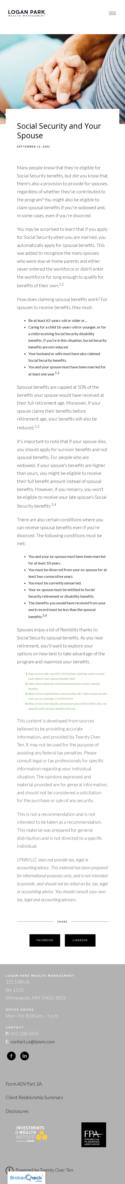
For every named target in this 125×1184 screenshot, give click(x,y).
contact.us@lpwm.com (32, 1041)
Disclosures (17, 1111)
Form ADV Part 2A (24, 1084)
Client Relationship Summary (34, 1097)
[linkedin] (24, 1056)
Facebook (45, 940)
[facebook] (11, 1056)
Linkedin (80, 940)
